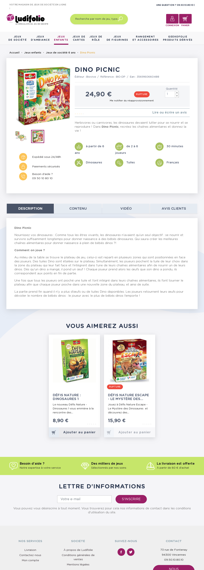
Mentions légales (78, 564)
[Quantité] (172, 94)
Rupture (142, 94)
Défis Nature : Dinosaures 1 (67, 397)
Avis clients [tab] (174, 208)
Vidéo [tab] (126, 208)
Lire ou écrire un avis (169, 112)
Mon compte (30, 560)
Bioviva (91, 77)
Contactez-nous (30, 555)
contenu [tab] (78, 208)
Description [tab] (30, 208)
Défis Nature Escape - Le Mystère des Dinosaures (128, 397)
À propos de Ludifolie (78, 550)
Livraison (30, 550)
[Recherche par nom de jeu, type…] (99, 19)
